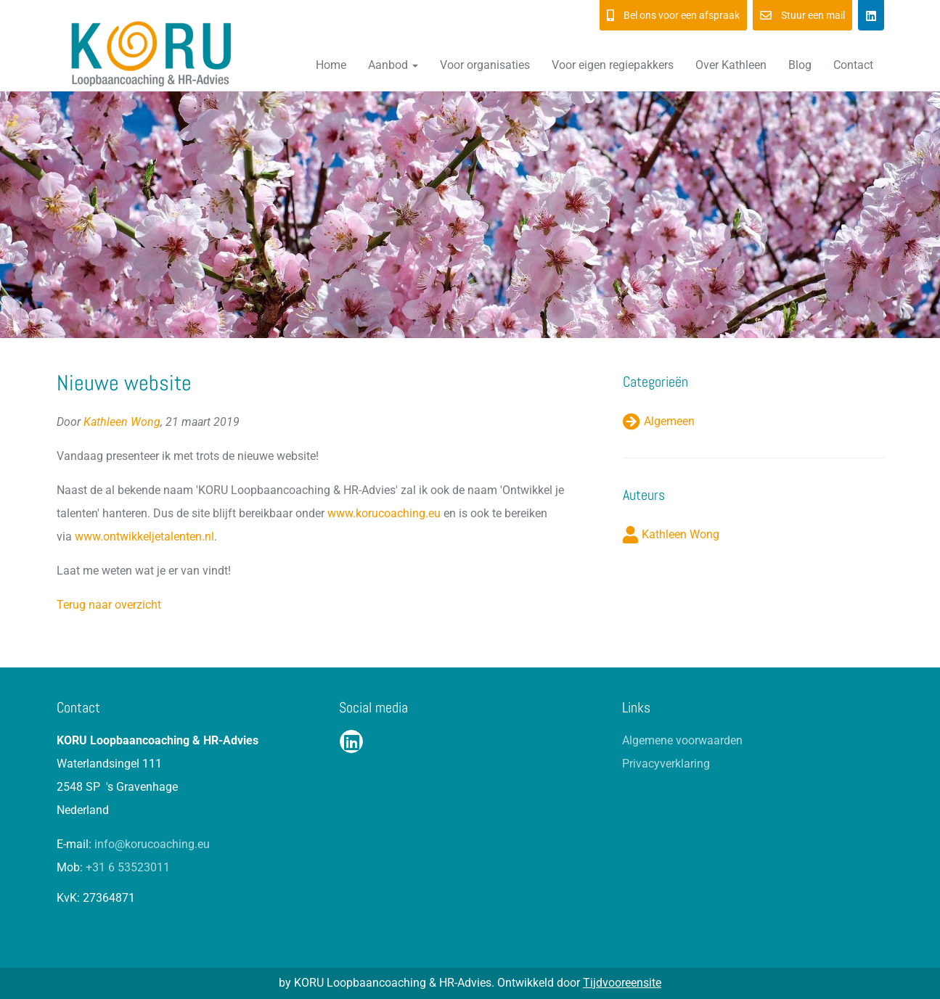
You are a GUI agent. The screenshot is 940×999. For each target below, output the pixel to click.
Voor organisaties (485, 65)
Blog (800, 65)
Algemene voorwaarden (682, 740)
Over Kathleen (731, 65)
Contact (853, 65)
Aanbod (393, 65)
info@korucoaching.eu (152, 844)
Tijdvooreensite (622, 983)
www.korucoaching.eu (384, 513)
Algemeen (669, 421)
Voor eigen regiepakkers (613, 65)
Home (331, 65)
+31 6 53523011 (128, 867)
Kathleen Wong (121, 422)
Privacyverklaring (666, 763)
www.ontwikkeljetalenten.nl (144, 536)
